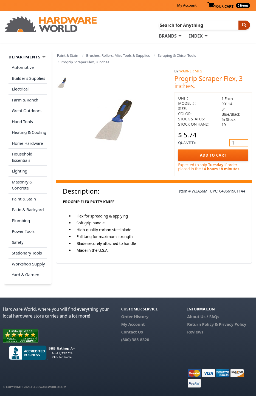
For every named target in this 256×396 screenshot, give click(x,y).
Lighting (19, 171)
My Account (186, 5)
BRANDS (168, 36)
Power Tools (23, 231)
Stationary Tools (27, 253)
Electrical (20, 89)
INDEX (196, 36)
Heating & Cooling (29, 132)
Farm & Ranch (25, 100)
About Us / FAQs (203, 316)
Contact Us (132, 332)
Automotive (23, 67)
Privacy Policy (232, 324)
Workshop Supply (28, 264)
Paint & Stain (67, 55)
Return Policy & (202, 324)
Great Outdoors (26, 110)
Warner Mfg (190, 71)
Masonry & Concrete (22, 185)
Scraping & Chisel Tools (177, 55)
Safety (17, 242)
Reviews (195, 332)
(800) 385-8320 (135, 339)
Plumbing (21, 220)
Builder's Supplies (28, 78)
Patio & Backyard (28, 209)
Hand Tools (22, 121)
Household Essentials (22, 157)
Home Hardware (27, 143)
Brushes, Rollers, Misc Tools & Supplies (118, 55)
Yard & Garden (25, 274)
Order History (134, 316)
